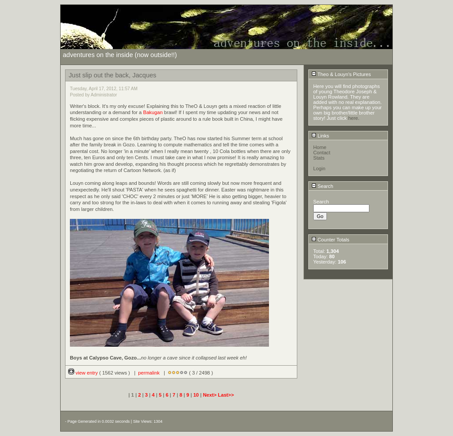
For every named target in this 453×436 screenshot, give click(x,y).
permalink (149, 372)
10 (196, 395)
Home (319, 147)
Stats (319, 158)
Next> (210, 395)
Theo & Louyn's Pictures (341, 74)
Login (319, 168)
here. (354, 118)
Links (320, 135)
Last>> (226, 395)
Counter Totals (330, 239)
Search (322, 186)
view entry (84, 372)
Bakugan (152, 112)
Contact (321, 152)
